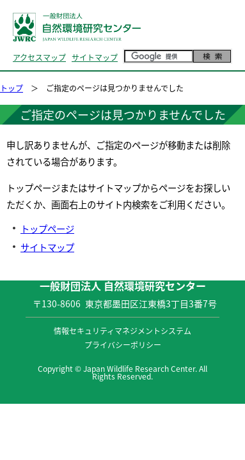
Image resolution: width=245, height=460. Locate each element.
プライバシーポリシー (122, 345)
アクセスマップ (39, 57)
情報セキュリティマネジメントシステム (122, 331)
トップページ (47, 229)
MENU (217, 40)
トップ (11, 88)
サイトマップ (95, 57)
